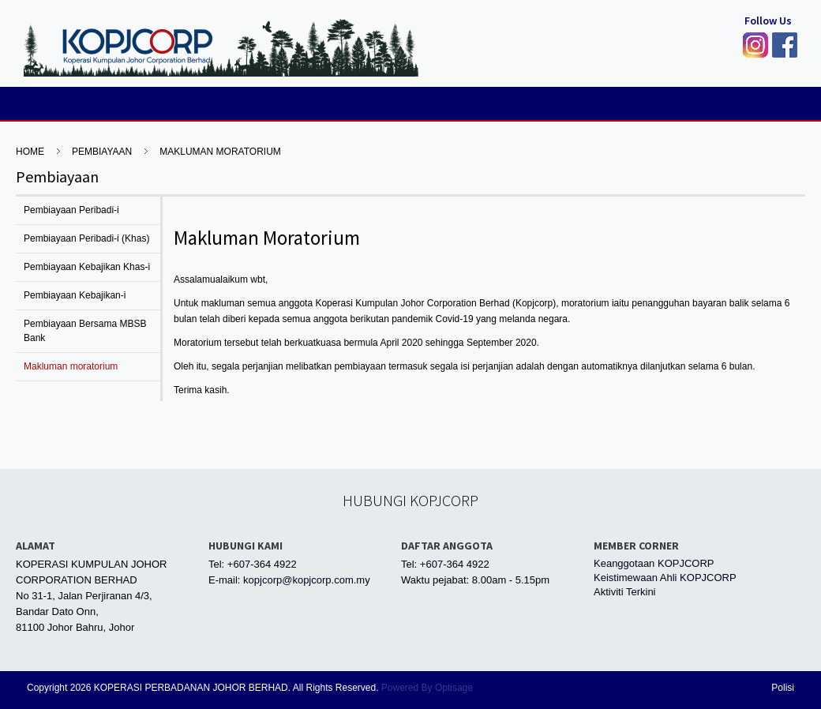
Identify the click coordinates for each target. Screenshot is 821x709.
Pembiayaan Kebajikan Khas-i (87, 266)
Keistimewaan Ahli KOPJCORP (665, 577)
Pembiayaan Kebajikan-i (75, 295)
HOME (30, 151)
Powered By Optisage (427, 687)
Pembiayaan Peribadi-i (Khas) (86, 238)
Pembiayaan (102, 151)
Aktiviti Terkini (625, 592)
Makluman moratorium (220, 151)
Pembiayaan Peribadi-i (71, 210)
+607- (240, 564)
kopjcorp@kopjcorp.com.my (306, 580)
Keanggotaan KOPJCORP (654, 563)
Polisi (782, 687)
